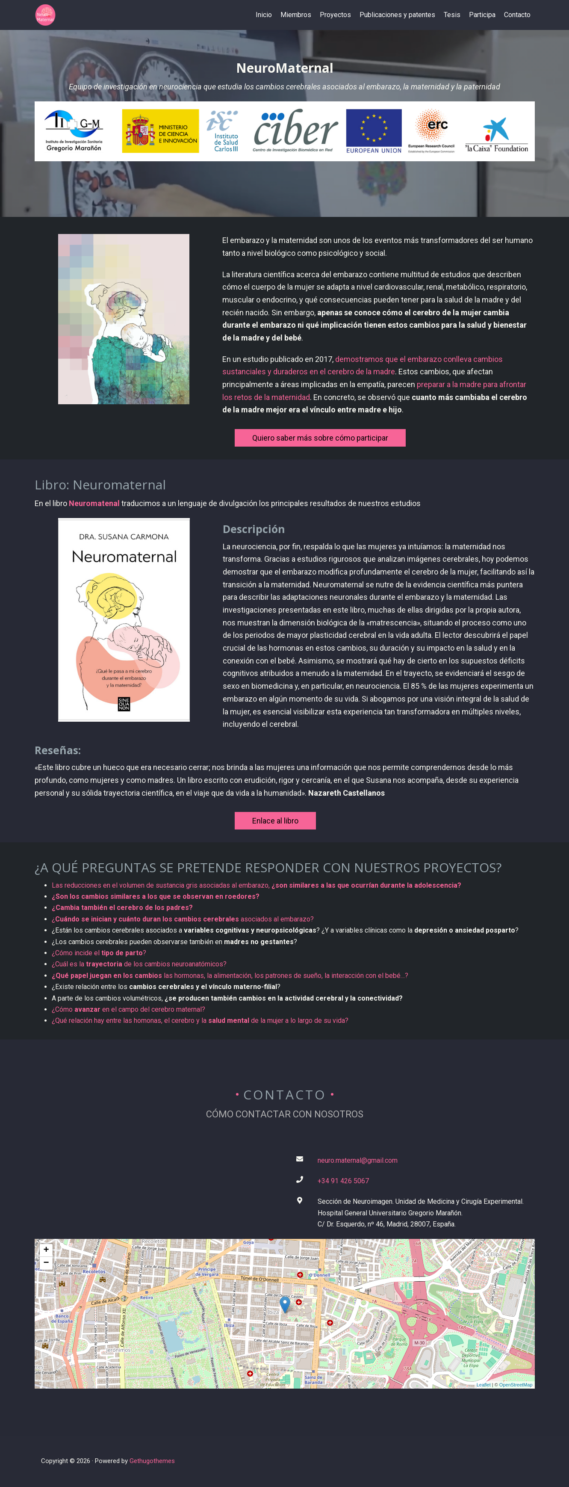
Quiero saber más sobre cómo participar (320, 437)
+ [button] (46, 1250)
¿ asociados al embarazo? (183, 919)
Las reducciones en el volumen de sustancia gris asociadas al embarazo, (256, 885)
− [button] (46, 1263)
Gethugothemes (152, 1461)
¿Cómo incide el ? (99, 953)
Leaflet (484, 1384)
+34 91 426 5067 (343, 1181)
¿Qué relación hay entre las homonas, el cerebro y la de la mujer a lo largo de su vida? (200, 1020)
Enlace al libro (275, 820)
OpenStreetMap (516, 1384)
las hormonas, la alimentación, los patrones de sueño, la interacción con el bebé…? (230, 976)
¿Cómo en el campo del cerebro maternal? (128, 1009)
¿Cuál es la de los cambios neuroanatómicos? (139, 964)
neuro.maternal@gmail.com (358, 1160)
